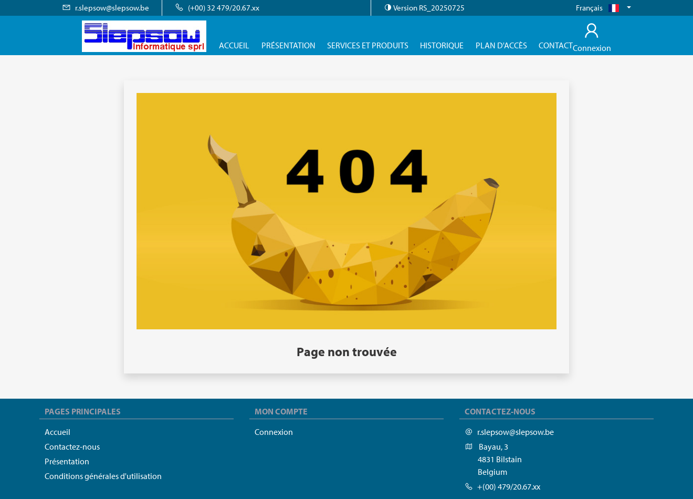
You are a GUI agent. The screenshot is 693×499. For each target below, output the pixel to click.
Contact (556, 45)
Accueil (234, 45)
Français (600, 8)
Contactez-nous (72, 446)
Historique (442, 45)
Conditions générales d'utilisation (103, 476)
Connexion (274, 432)
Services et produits (367, 45)
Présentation (288, 45)
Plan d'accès (501, 45)
